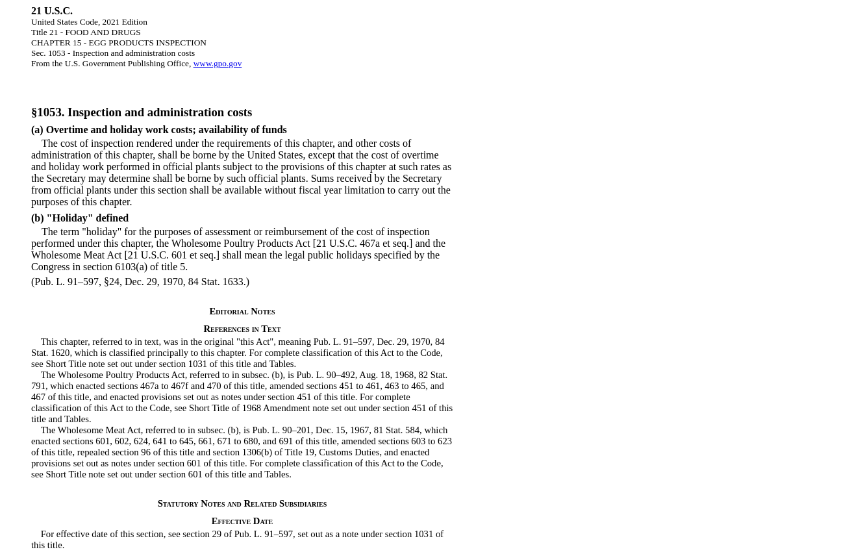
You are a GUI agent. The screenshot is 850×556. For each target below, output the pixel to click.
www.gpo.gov (218, 63)
